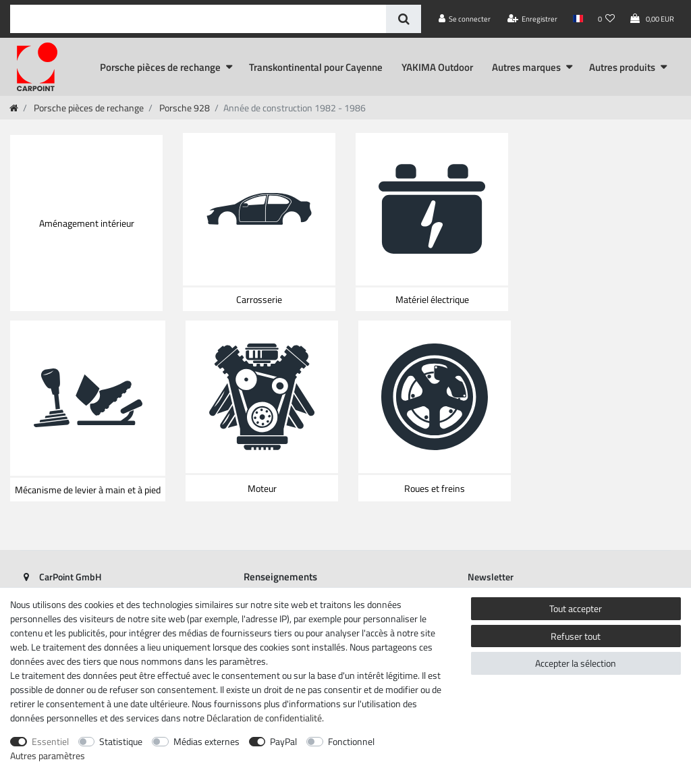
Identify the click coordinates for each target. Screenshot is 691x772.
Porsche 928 (183, 108)
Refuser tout (576, 636)
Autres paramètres (47, 755)
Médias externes (206, 741)
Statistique (120, 741)
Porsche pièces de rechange (160, 67)
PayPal (283, 741)
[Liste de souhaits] (606, 19)
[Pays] (577, 19)
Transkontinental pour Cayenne (316, 67)
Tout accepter (575, 608)
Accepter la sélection (575, 663)
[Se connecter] (465, 19)
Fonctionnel (351, 741)
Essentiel (50, 741)
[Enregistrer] (532, 19)
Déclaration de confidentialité (264, 718)
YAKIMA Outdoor (437, 67)
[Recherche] (403, 19)
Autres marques (526, 67)
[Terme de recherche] (198, 19)
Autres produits (622, 67)
